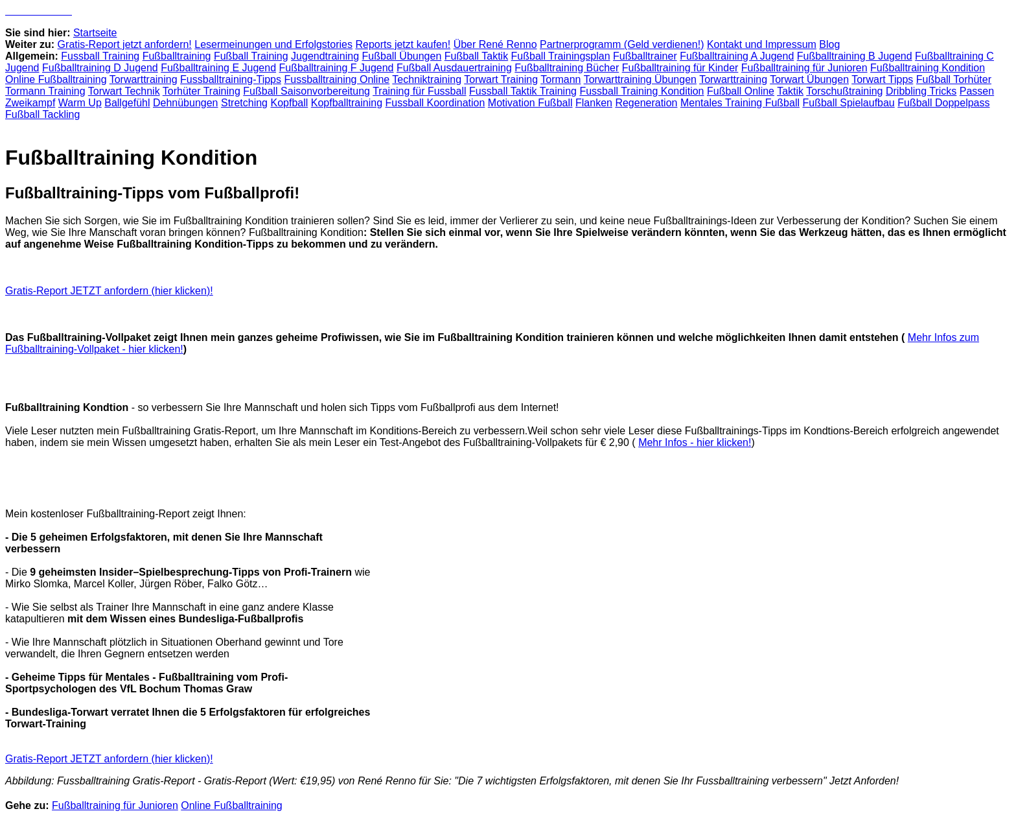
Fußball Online (740, 91)
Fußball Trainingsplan (560, 56)
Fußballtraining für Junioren (804, 67)
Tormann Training (45, 91)
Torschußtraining (844, 91)
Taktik (790, 91)
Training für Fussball (419, 91)
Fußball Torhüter (953, 79)
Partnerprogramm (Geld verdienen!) (622, 44)
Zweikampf (30, 102)
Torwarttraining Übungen (640, 79)
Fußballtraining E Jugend (218, 67)
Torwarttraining (144, 79)
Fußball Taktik (476, 56)
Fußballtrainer (645, 56)
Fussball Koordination (435, 102)
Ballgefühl (127, 102)
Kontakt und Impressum (761, 44)
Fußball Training (251, 56)
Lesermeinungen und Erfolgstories (273, 44)
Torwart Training (501, 79)
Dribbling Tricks (921, 91)
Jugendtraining (325, 56)
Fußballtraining (177, 56)
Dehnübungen (185, 102)
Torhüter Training (201, 91)
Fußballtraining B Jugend (854, 56)
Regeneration (646, 102)
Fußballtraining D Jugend (100, 67)
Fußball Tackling (42, 114)
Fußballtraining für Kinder (680, 67)
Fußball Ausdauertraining (454, 67)
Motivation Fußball (530, 102)
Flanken (593, 102)
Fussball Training (100, 56)
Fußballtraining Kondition (927, 67)
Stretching (244, 102)
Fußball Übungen (402, 56)
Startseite (95, 32)
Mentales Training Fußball (740, 102)
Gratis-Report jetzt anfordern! (125, 44)
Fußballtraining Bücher (566, 67)
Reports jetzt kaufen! (402, 44)
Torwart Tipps (882, 79)
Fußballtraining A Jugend (737, 56)
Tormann (560, 79)
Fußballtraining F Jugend (336, 67)
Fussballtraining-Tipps (230, 79)
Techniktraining (426, 79)
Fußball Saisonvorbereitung (306, 91)
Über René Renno (495, 44)
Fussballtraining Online (336, 79)
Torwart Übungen (809, 79)
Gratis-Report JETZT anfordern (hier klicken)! (109, 290)
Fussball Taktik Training (523, 91)
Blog (829, 44)
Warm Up (80, 102)
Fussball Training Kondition (641, 91)
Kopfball (289, 102)
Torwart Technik (124, 91)
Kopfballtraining (346, 102)
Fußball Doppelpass (943, 102)
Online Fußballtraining (56, 79)
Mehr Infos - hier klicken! (694, 442)
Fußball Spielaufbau (848, 102)
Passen (977, 91)
